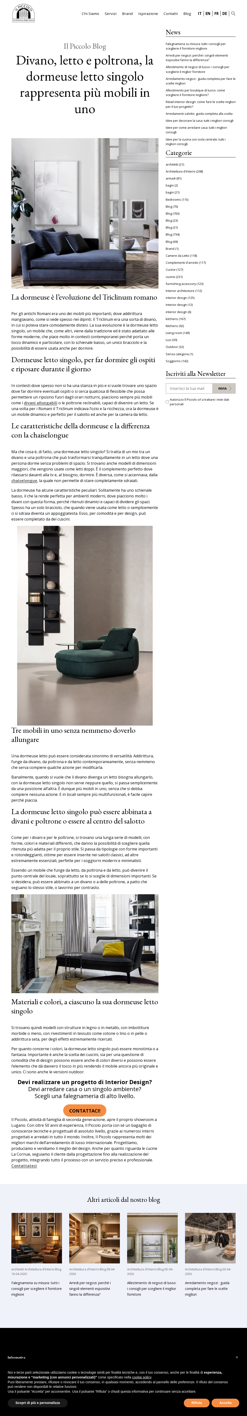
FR (216, 13)
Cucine (171, 269)
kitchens (172, 319)
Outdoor (172, 347)
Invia (222, 388)
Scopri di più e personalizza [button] (37, 1403)
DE (224, 13)
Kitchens (172, 326)
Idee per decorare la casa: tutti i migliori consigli (199, 120)
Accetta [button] (225, 1403)
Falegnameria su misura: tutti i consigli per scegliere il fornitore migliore (196, 46)
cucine (170, 277)
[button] (237, 1357)
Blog (187, 13)
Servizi (111, 13)
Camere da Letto (177, 255)
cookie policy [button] (141, 1377)
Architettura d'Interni (180, 171)
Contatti (171, 13)
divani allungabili (40, 403)
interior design (176, 298)
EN (208, 13)
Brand (127, 13)
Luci (168, 340)
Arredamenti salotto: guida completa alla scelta (199, 113)
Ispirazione (148, 13)
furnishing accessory (181, 284)
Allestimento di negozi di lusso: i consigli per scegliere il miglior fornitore (197, 69)
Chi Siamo (90, 13)
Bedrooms (173, 199)
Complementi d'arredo (182, 262)
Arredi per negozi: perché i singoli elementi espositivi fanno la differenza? (197, 57)
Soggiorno (173, 361)
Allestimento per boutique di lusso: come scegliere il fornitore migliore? (195, 92)
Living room (174, 333)
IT (200, 13)
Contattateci (24, 1166)
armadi (171, 178)
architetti (172, 164)
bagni (170, 185)
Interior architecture (180, 291)
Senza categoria (177, 354)
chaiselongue (24, 481)
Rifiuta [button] (197, 1403)
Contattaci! (84, 1110)
